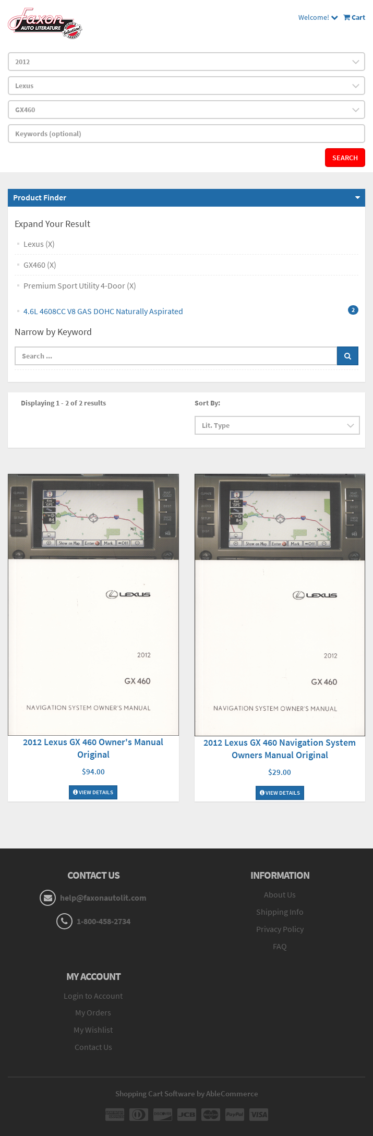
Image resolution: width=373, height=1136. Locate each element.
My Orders (93, 1012)
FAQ (280, 946)
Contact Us (93, 1047)
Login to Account (93, 995)
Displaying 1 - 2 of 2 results (63, 403)
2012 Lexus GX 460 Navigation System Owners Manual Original (279, 748)
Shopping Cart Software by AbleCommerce (186, 1093)
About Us (280, 894)
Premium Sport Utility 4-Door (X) (79, 285)
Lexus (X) (39, 243)
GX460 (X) (39, 264)
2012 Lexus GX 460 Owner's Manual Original (93, 748)
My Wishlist (93, 1029)
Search (345, 157)
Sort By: (207, 403)
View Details (93, 792)
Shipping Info (280, 911)
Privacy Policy (280, 929)
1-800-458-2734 (103, 921)
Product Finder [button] (39, 197)
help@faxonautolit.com (103, 897)
